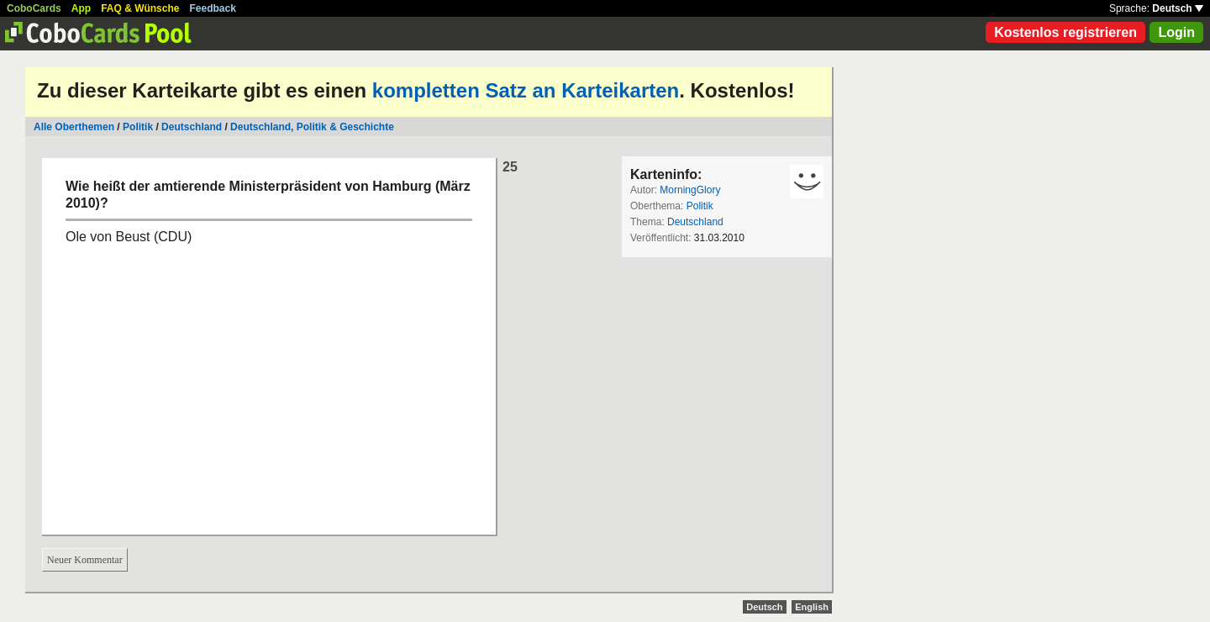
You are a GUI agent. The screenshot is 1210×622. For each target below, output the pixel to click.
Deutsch (1177, 8)
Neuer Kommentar (85, 560)
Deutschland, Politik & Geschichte (312, 127)
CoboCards (34, 8)
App (81, 8)
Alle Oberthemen (74, 127)
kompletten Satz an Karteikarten (525, 90)
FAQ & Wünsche (140, 8)
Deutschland (191, 127)
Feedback (213, 8)
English (812, 607)
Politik (138, 127)
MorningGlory (690, 190)
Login (1176, 32)
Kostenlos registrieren (1065, 32)
